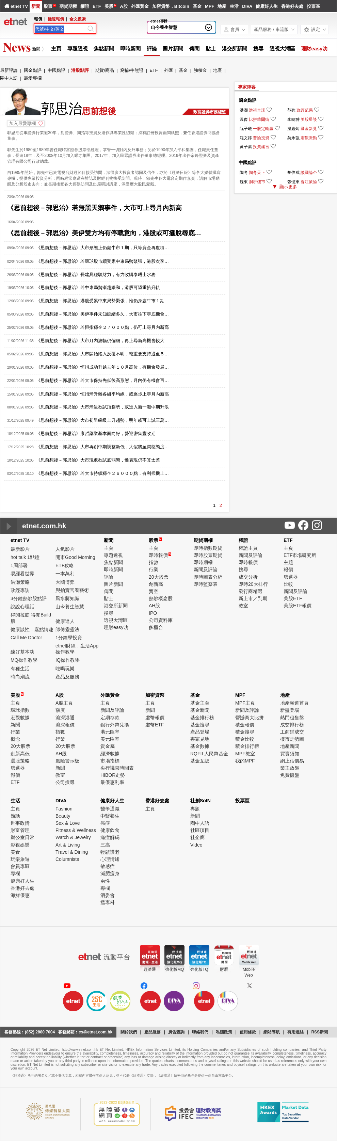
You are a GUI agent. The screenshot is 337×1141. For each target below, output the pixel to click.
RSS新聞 (319, 1032)
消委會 (107, 895)
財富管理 (20, 830)
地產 (222, 6)
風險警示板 (67, 761)
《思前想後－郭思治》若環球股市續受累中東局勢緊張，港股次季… (102, 261)
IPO (153, 613)
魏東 (244, 181)
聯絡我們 (200, 1032)
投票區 (313, 6)
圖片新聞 (173, 48)
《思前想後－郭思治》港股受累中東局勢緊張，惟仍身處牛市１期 (100, 300)
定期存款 (109, 717)
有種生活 (20, 668)
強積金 (200, 70)
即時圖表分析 (208, 577)
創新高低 (20, 753)
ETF (97, 6)
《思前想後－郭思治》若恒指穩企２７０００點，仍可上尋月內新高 (102, 327)
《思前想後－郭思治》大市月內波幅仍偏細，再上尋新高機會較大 (100, 340)
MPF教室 (245, 753)
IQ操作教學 (67, 660)
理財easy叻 (314, 48)
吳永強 (293, 137)
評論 (152, 48)
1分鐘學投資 (68, 637)
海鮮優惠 (20, 895)
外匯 (168, 70)
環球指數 (20, 710)
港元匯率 (109, 732)
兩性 (105, 881)
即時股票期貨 (208, 555)
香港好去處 (292, 6)
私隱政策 (224, 1032)
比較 (288, 584)
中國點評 (56, 70)
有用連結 (295, 1032)
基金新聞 (199, 710)
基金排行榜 (202, 717)
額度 (60, 710)
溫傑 (244, 119)
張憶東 (293, 181)
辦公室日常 (22, 837)
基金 (197, 6)
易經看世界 (22, 573)
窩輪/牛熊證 (132, 70)
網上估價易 (292, 761)
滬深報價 (65, 724)
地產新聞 (289, 746)
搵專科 (107, 902)
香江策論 (309, 181)
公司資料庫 (161, 620)
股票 (48, 6)
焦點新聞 (104, 48)
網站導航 (271, 1032)
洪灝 (244, 110)
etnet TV (19, 6)
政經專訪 (20, 590)
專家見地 (199, 739)
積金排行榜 (247, 746)
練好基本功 (22, 652)
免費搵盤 (289, 775)
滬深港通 (65, 717)
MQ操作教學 (24, 660)
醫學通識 (109, 808)
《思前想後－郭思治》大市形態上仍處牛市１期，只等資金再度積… (102, 247)
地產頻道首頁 (294, 703)
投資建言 (261, 146)
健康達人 (65, 621)
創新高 (156, 584)
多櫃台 (156, 627)
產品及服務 (67, 676)
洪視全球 (257, 110)
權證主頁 (248, 548)
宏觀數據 (20, 717)
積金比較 (244, 739)
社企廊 (197, 837)
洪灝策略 (20, 582)
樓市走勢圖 (292, 739)
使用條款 (248, 1032)
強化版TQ (199, 969)
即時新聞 (130, 48)
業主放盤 (289, 768)
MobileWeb (249, 972)
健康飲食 (109, 830)
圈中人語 (9, 78)
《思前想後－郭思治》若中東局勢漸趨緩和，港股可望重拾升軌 (98, 287)
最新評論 (9, 70)
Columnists (67, 859)
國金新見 (309, 128)
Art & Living (67, 845)
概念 (15, 739)
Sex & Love (67, 823)
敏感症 (107, 866)
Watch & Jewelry (73, 837)
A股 (123, 6)
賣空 (153, 591)
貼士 (211, 48)
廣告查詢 (176, 1032)
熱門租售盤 (292, 717)
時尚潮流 (20, 676)
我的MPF (245, 761)
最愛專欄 (33, 78)
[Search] (60, 29)
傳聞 (194, 48)
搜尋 (258, 48)
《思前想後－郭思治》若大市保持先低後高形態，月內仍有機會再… (102, 380)
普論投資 (261, 137)
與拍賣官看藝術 (72, 590)
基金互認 (199, 761)
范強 (291, 110)
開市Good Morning (75, 557)
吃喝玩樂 (65, 668)
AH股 (154, 605)
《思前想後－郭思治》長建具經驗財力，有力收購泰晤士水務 (96, 274)
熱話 (15, 816)
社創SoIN (200, 800)
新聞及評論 (206, 569)
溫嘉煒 (293, 128)
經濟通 (150, 969)
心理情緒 (109, 859)
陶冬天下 (257, 172)
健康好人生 (267, 6)
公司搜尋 (65, 782)
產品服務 (152, 1032)
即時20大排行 (253, 584)
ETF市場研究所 (300, 555)
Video (196, 845)
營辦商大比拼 (249, 717)
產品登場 (199, 732)
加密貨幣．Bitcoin (170, 6)
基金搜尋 (199, 724)
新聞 (35, 6)
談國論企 (309, 172)
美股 (109, 6)
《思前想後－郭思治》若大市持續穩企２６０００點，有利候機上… (102, 473)
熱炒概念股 (161, 598)
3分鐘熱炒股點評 (29, 598)
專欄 (15, 873)
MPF (209, 6)
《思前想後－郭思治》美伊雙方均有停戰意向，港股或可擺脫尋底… (104, 233)
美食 (15, 852)
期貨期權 (68, 6)
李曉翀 (293, 119)
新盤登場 (289, 710)
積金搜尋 (244, 732)
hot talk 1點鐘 (25, 557)
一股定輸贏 (263, 128)
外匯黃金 (140, 6)
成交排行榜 (292, 724)
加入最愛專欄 (22, 123)
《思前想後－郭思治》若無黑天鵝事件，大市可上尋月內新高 (94, 207)
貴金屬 (107, 746)
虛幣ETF (154, 724)
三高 (105, 845)
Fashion (64, 808)
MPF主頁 (245, 703)
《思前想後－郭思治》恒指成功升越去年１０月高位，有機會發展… (102, 367)
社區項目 (199, 830)
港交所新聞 (234, 48)
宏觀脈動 (309, 137)
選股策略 (20, 761)
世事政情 (20, 823)
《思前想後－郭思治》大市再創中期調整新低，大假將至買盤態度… (102, 446)
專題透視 (77, 48)
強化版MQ (174, 969)
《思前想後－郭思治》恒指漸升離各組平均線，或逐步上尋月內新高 (102, 394)
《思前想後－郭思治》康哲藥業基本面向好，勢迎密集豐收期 (96, 433)
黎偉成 (293, 172)
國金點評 (33, 70)
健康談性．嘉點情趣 (32, 629)
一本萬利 (65, 573)
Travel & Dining (71, 852)
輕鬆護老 (109, 852)
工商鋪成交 (292, 732)
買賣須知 (289, 753)
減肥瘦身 (109, 873)
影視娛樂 (20, 845)
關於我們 (129, 1032)
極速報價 (56, 19)
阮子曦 (246, 128)
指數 (153, 562)
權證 (84, 6)
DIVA (247, 6)
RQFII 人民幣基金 (209, 753)
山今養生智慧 (164, 27)
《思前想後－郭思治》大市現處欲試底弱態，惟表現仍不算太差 (98, 460)
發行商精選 (250, 591)
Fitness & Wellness (75, 830)
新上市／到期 (253, 598)
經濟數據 (109, 753)
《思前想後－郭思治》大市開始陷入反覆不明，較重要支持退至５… (102, 353)
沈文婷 (246, 137)
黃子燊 (246, 146)
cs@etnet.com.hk (95, 1032)
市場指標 (109, 761)
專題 (195, 808)
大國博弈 (65, 582)
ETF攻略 (64, 565)
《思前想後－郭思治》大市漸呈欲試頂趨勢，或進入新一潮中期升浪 (102, 406)
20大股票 (158, 577)
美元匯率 (109, 739)
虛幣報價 (154, 717)
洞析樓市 (257, 181)
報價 (288, 569)
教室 (243, 605)
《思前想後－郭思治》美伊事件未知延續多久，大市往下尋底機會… (102, 314)
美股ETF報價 (297, 605)
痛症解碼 (109, 837)
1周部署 (19, 565)
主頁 (56, 48)
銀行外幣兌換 (114, 724)
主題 (288, 562)
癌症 (105, 823)
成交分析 (248, 577)
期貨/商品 (104, 70)
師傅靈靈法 (67, 629)
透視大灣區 (282, 48)
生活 (234, 6)
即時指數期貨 (208, 548)
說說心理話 (22, 606)
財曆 (224, 969)
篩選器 (291, 577)
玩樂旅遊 (20, 859)
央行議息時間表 (117, 768)
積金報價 (244, 724)
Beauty (62, 816)
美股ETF (293, 598)
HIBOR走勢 (112, 775)
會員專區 (20, 866)
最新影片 (20, 549)
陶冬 (244, 172)
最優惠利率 (112, 782)
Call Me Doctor (26, 637)
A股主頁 (64, 703)
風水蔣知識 (67, 598)
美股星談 (309, 119)
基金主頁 (199, 703)
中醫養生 (109, 816)
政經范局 (304, 110)
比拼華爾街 (259, 119)
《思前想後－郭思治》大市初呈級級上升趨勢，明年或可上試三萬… (102, 420)
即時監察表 (206, 584)
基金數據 (199, 746)
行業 (153, 569)
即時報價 (160, 555)
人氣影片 (65, 549)
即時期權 (203, 562)
